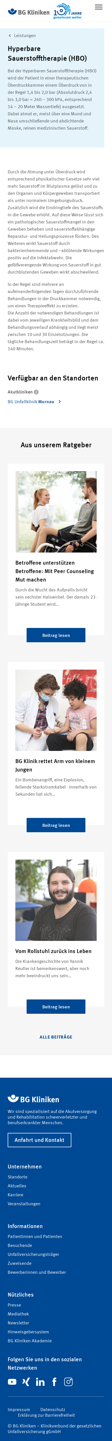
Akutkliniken (23, 391)
